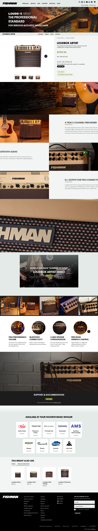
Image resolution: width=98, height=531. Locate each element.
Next (45, 56)
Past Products (27, 515)
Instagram (60, 498)
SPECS (52, 34)
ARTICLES (52, 3)
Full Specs (61, 72)
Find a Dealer (85, 5)
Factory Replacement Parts (31, 513)
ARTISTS (33, 3)
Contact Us (92, 5)
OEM (39, 3)
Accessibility (84, 526)
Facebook (60, 496)
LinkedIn (60, 503)
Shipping (43, 499)
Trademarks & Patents (46, 520)
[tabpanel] (49, 271)
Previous (2, 305)
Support (43, 496)
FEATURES (40, 34)
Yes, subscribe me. (82, 509)
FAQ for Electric (45, 508)
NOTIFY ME (61, 66)
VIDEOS (47, 34)
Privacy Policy (66, 526)
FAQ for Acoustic (45, 506)
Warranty (43, 515)
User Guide (49, 399)
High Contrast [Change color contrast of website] (92, 526)
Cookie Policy (75, 526)
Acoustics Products (29, 496)
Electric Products (28, 499)
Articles (43, 503)
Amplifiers (26, 501)
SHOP (58, 3)
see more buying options (65, 74)
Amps (13, 464)
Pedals (25, 503)
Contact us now (57, 402)
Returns (43, 501)
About (42, 510)
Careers (43, 517)
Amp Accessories (23, 464)
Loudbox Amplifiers (70, 38)
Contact (43, 513)
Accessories (27, 510)
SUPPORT (44, 3)
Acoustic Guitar (60, 38)
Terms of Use (57, 526)
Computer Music (28, 508)
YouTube (60, 501)
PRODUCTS (25, 3)
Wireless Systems (28, 506)
